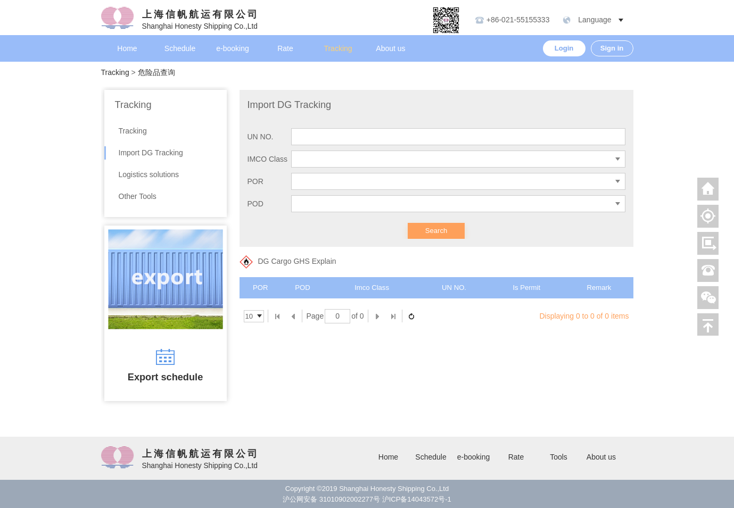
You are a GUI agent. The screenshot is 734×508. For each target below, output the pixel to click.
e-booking (232, 48)
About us (390, 48)
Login (564, 48)
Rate (285, 48)
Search (436, 231)
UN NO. (261, 136)
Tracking (338, 48)
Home (127, 48)
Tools (558, 457)
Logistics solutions (149, 174)
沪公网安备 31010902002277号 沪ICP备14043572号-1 (367, 499)
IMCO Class (267, 159)
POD (255, 203)
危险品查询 (156, 72)
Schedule (179, 48)
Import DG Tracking (151, 152)
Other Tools (137, 196)
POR (255, 181)
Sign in (612, 48)
